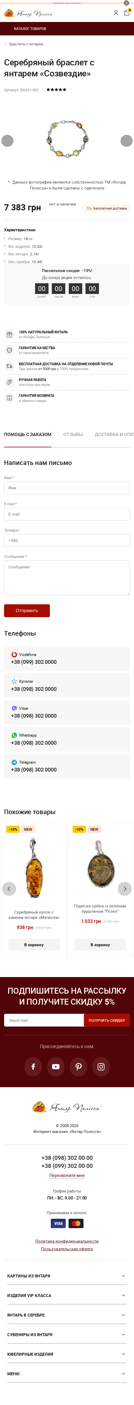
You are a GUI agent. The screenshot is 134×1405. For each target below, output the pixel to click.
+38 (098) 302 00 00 (67, 1157)
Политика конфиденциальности (67, 1241)
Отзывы (73, 434)
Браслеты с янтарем (26, 44)
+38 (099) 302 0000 (33, 661)
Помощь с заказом (27, 434)
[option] (73, 438)
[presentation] (7, 141)
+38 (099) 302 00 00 (67, 1165)
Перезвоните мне (66, 1175)
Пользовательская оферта (67, 1248)
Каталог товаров (25, 28)
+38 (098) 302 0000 (33, 688)
